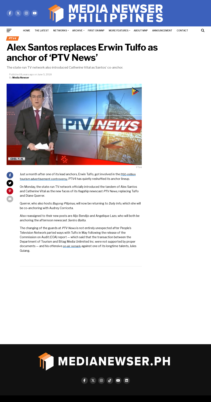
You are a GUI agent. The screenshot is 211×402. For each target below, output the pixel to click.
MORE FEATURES (118, 30)
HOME (26, 30)
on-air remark (72, 246)
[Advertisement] (176, 133)
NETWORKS (60, 30)
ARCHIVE (77, 30)
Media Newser (20, 77)
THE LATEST (42, 30)
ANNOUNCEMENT (162, 30)
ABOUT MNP (141, 30)
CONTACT (182, 30)
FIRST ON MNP (96, 30)
